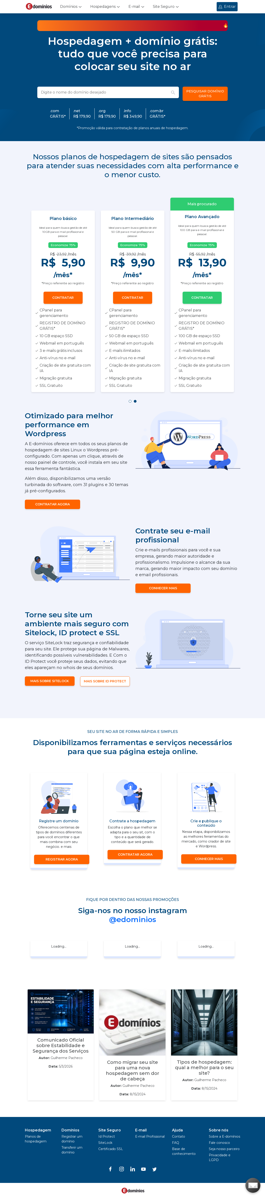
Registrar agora (62, 859)
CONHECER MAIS (163, 588)
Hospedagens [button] (103, 6)
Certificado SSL (110, 1149)
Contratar (63, 298)
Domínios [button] (68, 6)
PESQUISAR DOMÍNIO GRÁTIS (205, 93)
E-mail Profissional (150, 1136)
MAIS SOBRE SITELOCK (49, 681)
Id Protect (106, 1136)
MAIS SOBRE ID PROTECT (105, 681)
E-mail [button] (134, 6)
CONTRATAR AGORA (52, 504)
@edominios (132, 919)
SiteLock (105, 1143)
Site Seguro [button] (164, 6)
